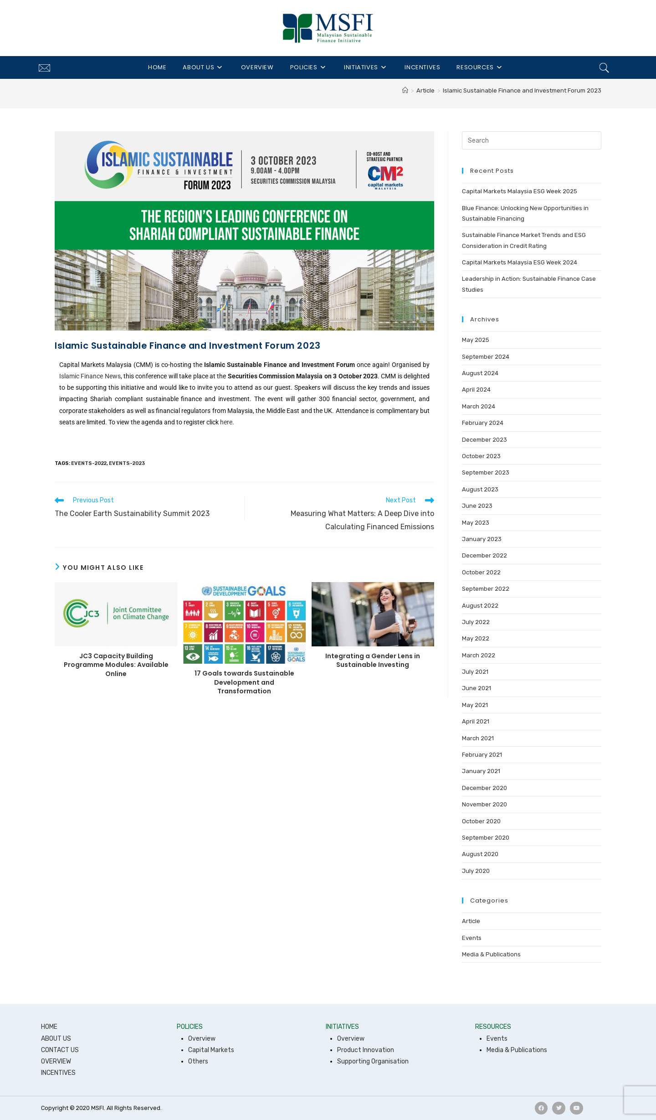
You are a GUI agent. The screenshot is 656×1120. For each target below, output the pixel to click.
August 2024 (480, 373)
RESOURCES (493, 1027)
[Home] (405, 90)
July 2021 (475, 671)
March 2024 (478, 406)
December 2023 (484, 439)
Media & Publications (491, 954)
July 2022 (476, 622)
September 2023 (485, 472)
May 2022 (475, 638)
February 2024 (482, 422)
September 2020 (485, 837)
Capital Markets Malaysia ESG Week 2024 (519, 262)
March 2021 (478, 738)
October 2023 (481, 456)
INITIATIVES (342, 1027)
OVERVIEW (56, 1061)
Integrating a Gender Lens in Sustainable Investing (372, 661)
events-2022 (89, 463)
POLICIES (190, 1027)
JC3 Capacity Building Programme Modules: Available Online (116, 665)
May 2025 (475, 339)
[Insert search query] (531, 140)
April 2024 (476, 389)
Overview (201, 1039)
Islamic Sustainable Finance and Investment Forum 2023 (522, 90)
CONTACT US (60, 1050)
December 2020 (484, 788)
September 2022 (485, 588)
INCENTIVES (58, 1073)
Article (471, 921)
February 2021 (482, 754)
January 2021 (481, 771)
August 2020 (480, 854)
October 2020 (481, 821)
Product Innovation (365, 1050)
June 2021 (476, 688)
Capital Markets (211, 1050)
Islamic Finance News (90, 376)
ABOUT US (56, 1039)
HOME (49, 1027)
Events (472, 937)
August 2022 (480, 605)
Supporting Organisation (373, 1061)
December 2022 (484, 555)
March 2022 (478, 655)
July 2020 (476, 870)
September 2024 (485, 356)
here (226, 422)
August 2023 (480, 489)
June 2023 (477, 505)
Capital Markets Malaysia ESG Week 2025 (519, 191)
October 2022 (481, 572)
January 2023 (482, 539)
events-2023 (127, 463)
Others (198, 1061)
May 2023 (475, 522)
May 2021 (475, 705)
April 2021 (475, 721)
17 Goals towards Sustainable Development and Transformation (244, 682)
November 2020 (484, 804)
